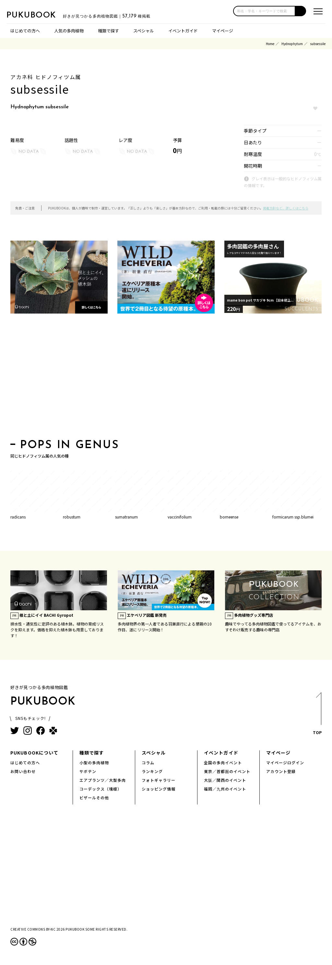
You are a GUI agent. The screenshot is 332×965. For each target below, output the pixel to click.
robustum (71, 516)
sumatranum (126, 516)
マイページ (222, 31)
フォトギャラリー (158, 780)
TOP (317, 715)
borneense (229, 516)
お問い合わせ (23, 771)
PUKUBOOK (38, 15)
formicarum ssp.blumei (293, 516)
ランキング (152, 771)
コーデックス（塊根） (100, 789)
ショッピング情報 (158, 789)
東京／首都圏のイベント (227, 771)
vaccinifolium (180, 516)
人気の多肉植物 (69, 31)
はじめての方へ (25, 31)
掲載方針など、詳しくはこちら (285, 208)
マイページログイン (285, 762)
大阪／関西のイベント (225, 780)
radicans (18, 516)
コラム (148, 762)
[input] (264, 11)
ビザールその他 (94, 797)
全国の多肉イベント (223, 762)
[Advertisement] (166, 378)
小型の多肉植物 (94, 762)
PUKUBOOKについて (34, 752)
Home (270, 43)
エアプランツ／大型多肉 (102, 780)
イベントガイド (183, 31)
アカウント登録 (281, 771)
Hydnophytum (292, 43)
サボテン (87, 771)
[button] (300, 11)
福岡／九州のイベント (225, 789)
